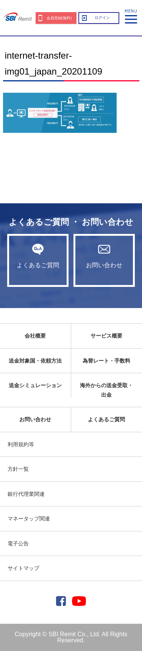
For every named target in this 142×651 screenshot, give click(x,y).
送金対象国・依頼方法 (35, 361)
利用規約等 (21, 444)
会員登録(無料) (59, 18)
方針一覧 (18, 469)
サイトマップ (23, 568)
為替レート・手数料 (106, 361)
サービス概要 (106, 336)
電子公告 (18, 543)
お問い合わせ (104, 255)
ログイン (102, 18)
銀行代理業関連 (26, 494)
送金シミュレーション (35, 385)
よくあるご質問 (38, 255)
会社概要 (35, 336)
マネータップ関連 (29, 519)
